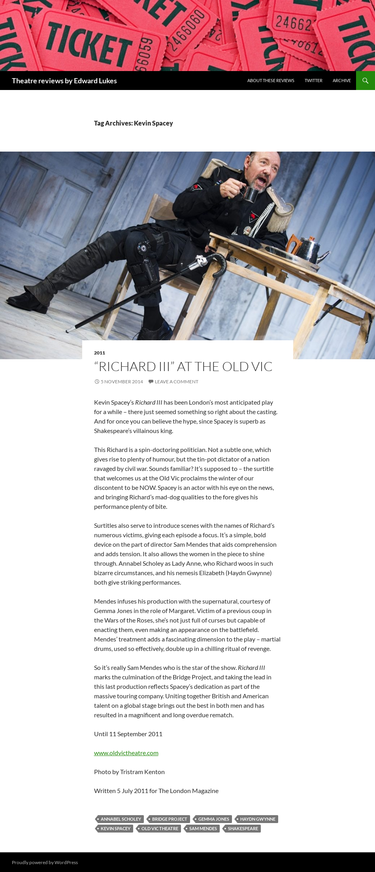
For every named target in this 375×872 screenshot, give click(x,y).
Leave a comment (176, 381)
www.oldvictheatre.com (126, 752)
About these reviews (270, 80)
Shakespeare (243, 828)
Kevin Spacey (115, 828)
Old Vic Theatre (159, 828)
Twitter (313, 80)
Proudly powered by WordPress (45, 862)
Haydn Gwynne (257, 818)
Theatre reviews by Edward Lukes (64, 80)
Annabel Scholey (121, 818)
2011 (99, 353)
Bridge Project (169, 818)
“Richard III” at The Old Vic (183, 366)
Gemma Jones (213, 818)
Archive (342, 80)
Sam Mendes (203, 828)
